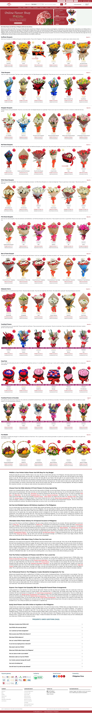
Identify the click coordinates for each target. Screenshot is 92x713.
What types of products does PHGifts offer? (19, 624)
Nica (68, 171)
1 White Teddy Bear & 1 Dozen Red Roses (68, 280)
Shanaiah (8, 98)
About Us (3, 691)
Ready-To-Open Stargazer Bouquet (68, 135)
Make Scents (68, 388)
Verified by (36, 673)
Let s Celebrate (8, 135)
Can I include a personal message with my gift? (19, 660)
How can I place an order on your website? (18, 653)
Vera (53, 63)
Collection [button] (72, 7)
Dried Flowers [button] (62, 7)
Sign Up (85, 1)
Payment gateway (6, 673)
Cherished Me (8, 315)
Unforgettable (23, 315)
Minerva (68, 352)
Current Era (9, 63)
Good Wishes (83, 98)
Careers (3, 694)
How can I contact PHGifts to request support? (19, 640)
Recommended (61, 1)
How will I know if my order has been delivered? (19, 666)
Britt (38, 352)
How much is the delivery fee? (16, 663)
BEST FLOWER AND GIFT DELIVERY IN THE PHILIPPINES (12, 708)
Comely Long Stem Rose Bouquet (24, 171)
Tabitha (23, 425)
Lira (38, 63)
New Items (76, 1)
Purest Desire (83, 315)
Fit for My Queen (84, 388)
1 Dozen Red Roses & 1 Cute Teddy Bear (53, 280)
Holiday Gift (23, 462)
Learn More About (28, 688)
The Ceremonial (23, 207)
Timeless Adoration (53, 315)
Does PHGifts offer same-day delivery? (18, 627)
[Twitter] (56, 676)
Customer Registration (28, 691)
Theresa (38, 98)
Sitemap (3, 697)
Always (68, 207)
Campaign (26, 702)
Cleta (83, 352)
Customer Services (73, 688)
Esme (9, 425)
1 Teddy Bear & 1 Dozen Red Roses (83, 280)
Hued (38, 315)
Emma (83, 244)
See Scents (9, 388)
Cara (83, 425)
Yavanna (23, 352)
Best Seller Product (69, 1)
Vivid (53, 425)
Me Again (53, 388)
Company (4, 688)
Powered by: (75, 673)
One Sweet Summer (83, 63)
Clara (23, 244)
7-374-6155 (51, 693)
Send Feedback (50, 691)
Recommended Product (28, 704)
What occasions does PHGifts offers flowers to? (20, 634)
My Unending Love (8, 207)
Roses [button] (24, 7)
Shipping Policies (27, 697)
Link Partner (4, 700)
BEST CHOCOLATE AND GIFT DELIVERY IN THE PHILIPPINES (58, 708)
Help (89, 1)
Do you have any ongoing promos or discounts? (20, 643)
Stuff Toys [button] (42, 7)
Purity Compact (53, 207)
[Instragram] (59, 676)
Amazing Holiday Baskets (8, 462)
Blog (2, 692)
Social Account (56, 673)
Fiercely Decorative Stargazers (38, 135)
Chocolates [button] (29, 7)
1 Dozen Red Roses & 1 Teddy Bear (8, 280)
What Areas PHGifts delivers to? (16, 637)
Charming (23, 388)
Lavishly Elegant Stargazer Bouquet (83, 135)
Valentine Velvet (8, 171)
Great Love (24, 135)
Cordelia (68, 425)
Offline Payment (27, 696)
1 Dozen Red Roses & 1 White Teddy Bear (23, 280)
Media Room (4, 696)
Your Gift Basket (69, 462)
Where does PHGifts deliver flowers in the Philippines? (21, 650)
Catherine (53, 244)
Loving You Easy (53, 171)
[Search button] (61, 4)
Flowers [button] (20, 7)
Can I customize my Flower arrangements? (18, 630)
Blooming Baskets (38, 462)
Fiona (24, 98)
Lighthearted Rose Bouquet (8, 244)
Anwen (83, 171)
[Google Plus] (64, 676)
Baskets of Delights (83, 462)
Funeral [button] (67, 7)
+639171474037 (52, 692)
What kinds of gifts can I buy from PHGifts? (19, 656)
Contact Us (49, 688)
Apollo (68, 63)
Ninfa (39, 207)
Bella (38, 244)
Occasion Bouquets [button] (54, 7)
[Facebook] (54, 676)
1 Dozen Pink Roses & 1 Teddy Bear (38, 280)
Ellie (68, 244)
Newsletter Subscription (6, 699)
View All (88, 37)
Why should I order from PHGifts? (16, 647)
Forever (83, 207)
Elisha (8, 352)
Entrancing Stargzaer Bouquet (53, 135)
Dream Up (68, 315)
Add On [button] (47, 7)
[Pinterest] (61, 676)
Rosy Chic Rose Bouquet (38, 171)
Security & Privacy (27, 699)
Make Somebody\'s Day (68, 98)
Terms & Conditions (28, 700)
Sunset (23, 63)
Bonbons (38, 425)
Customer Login (27, 692)
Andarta (53, 352)
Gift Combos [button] (36, 7)
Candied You (38, 388)
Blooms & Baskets (53, 462)
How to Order (26, 694)
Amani (53, 98)
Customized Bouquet (77, 4)
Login (80, 1)
